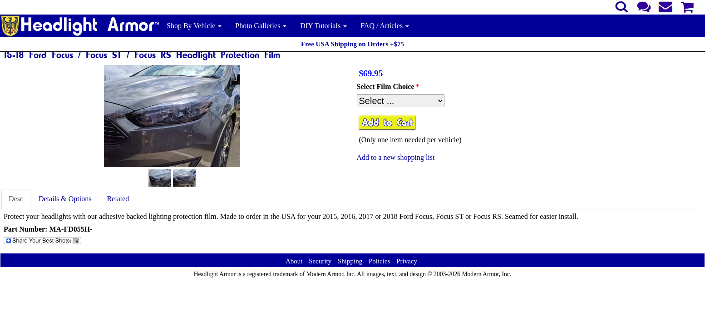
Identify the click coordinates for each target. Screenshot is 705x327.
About (294, 261)
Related (118, 199)
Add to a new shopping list (396, 157)
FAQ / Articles (384, 26)
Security (320, 261)
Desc (16, 199)
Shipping (350, 261)
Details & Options (65, 199)
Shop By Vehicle (194, 26)
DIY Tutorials (323, 26)
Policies (379, 261)
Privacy (406, 261)
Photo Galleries (260, 26)
